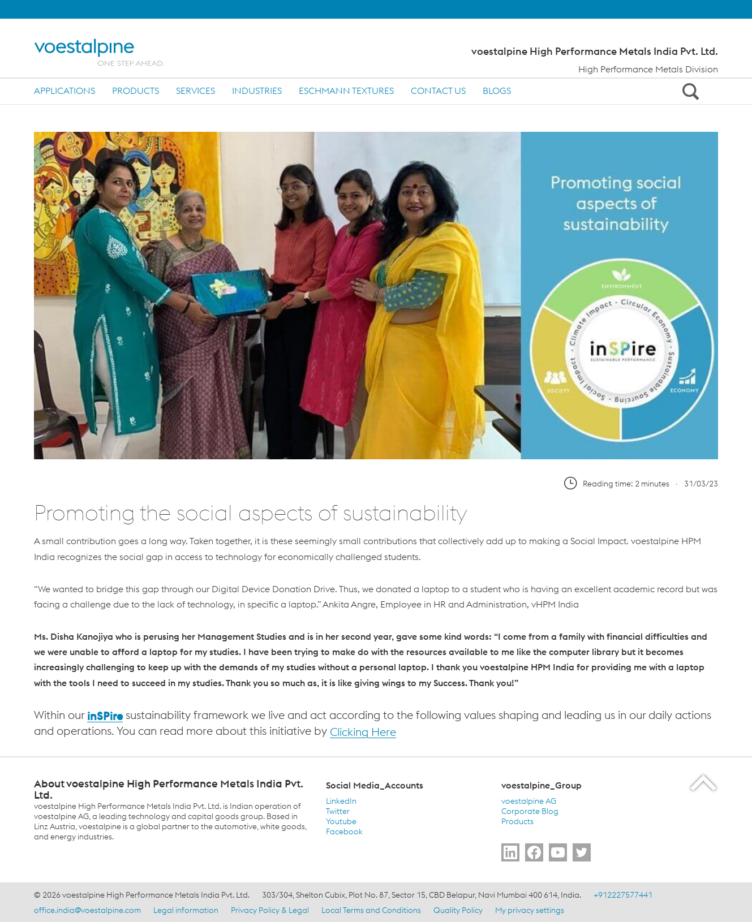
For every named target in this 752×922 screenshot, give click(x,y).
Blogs (497, 90)
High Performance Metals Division (648, 69)
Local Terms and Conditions (371, 910)
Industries (257, 90)
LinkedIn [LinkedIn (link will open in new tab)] (341, 801)
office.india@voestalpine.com (87, 910)
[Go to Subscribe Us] (558, 852)
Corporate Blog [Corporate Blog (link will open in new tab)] (529, 811)
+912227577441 (623, 895)
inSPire (105, 716)
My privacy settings (529, 910)
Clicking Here (363, 732)
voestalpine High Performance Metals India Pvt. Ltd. (594, 51)
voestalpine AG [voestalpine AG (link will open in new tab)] (528, 801)
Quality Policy (458, 910)
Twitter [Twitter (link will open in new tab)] (338, 811)
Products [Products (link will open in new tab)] (517, 821)
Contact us (438, 90)
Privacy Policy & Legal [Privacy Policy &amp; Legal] (270, 910)
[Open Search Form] (688, 91)
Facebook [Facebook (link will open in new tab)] (344, 831)
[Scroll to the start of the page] (704, 783)
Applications (64, 90)
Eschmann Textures (346, 90)
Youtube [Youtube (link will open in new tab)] (341, 821)
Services (195, 90)
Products (135, 90)
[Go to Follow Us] (510, 852)
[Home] (109, 52)
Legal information (185, 910)
